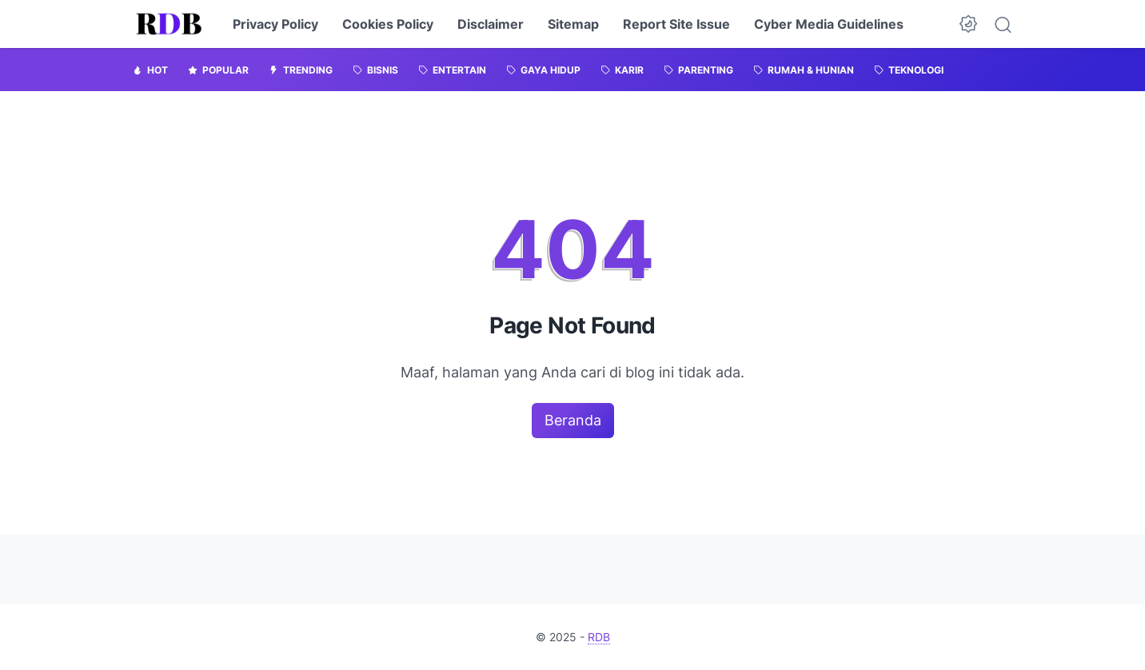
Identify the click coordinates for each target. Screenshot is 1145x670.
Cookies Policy (387, 24)
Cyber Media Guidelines (829, 24)
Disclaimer (490, 24)
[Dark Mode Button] (968, 24)
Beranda (573, 420)
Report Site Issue (676, 24)
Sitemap (573, 24)
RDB (599, 637)
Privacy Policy (275, 24)
